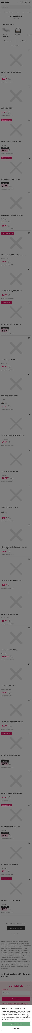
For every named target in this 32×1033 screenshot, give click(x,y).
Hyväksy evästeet (16, 1024)
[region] (16, 1019)
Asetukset (16, 1028)
